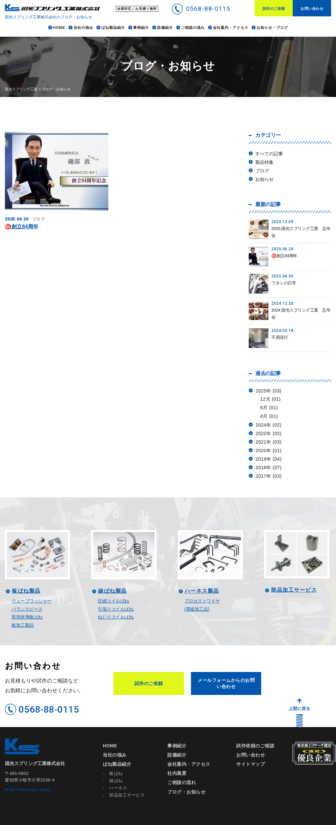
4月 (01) (269, 416)
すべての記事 (269, 153)
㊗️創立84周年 (21, 226)
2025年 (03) (269, 391)
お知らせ (264, 179)
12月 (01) (270, 399)
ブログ (262, 170)
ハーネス (118, 787)
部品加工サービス (294, 590)
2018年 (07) (269, 467)
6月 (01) (269, 407)
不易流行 (279, 337)
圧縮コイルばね (113, 601)
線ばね (116, 780)
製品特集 (264, 162)
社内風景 (176, 773)
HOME (110, 745)
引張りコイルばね (115, 609)
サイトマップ (250, 764)
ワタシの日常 (283, 282)
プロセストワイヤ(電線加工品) (202, 605)
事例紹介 (176, 745)
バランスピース (27, 609)
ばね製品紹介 (117, 764)
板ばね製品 (26, 591)
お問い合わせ (312, 8)
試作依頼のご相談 (255, 745)
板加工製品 (22, 625)
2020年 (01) (269, 450)
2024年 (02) (269, 425)
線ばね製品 (112, 591)
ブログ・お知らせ (186, 792)
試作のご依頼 (273, 8)
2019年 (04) (269, 459)
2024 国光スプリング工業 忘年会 (300, 313)
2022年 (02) (269, 433)
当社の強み (115, 755)
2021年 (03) (269, 442)
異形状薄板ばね (27, 617)
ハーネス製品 (202, 591)
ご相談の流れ (181, 782)
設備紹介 (176, 755)
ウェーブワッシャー (31, 601)
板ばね (116, 773)
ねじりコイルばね (115, 617)
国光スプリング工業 (21, 89)
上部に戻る (299, 708)
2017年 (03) (269, 476)
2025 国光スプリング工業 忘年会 (300, 232)
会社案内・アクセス (188, 764)
